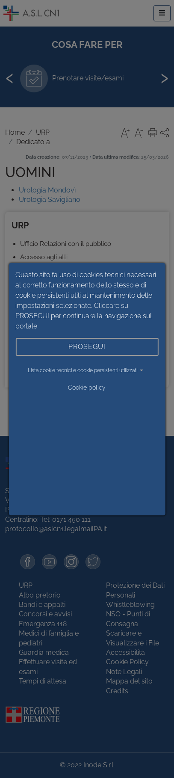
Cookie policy (87, 387)
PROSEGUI (87, 347)
